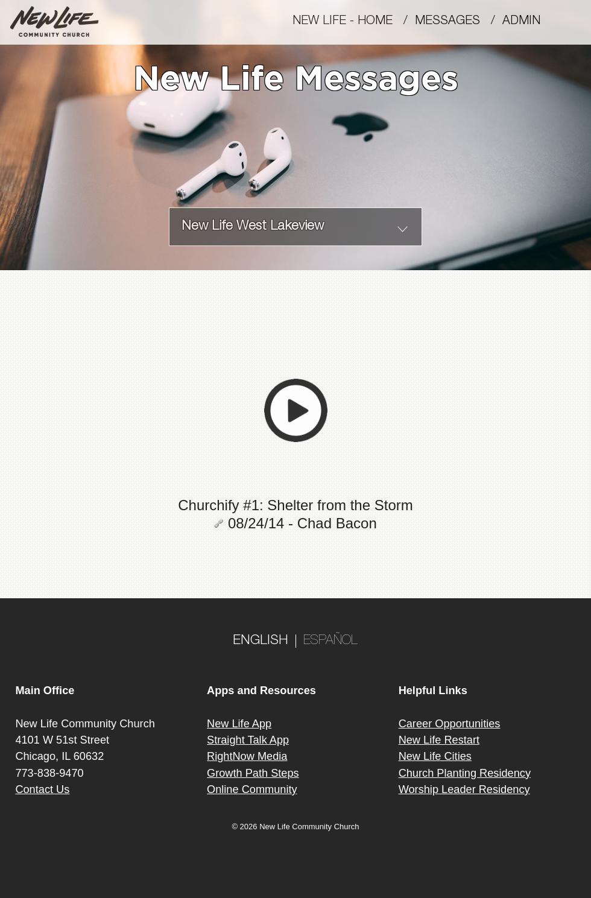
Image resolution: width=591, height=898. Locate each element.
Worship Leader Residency (464, 789)
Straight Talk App (248, 740)
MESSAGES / (458, 22)
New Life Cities (435, 756)
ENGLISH (260, 641)
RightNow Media (247, 756)
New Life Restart (439, 740)
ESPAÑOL (330, 641)
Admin (526, 22)
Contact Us (42, 789)
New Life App (239, 724)
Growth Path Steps (253, 773)
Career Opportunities (450, 724)
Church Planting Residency (465, 773)
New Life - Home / (353, 22)
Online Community (252, 789)
